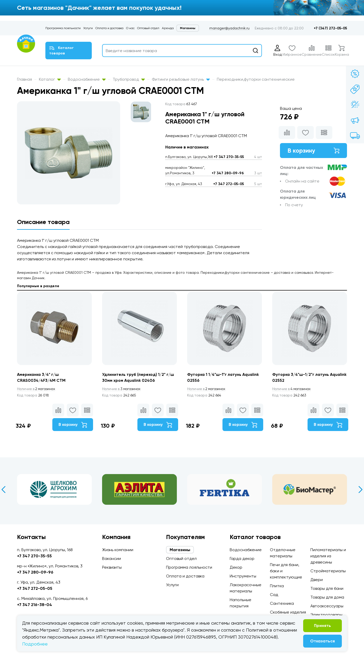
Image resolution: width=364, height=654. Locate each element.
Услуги (88, 28)
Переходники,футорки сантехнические (256, 79)
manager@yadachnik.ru (229, 28)
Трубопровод (129, 79)
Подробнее (35, 644)
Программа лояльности (63, 28)
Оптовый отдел (148, 28)
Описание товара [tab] (43, 222)
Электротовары (326, 614)
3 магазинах (122, 389)
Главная (24, 79)
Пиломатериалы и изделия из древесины (328, 556)
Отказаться (322, 641)
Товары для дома (327, 597)
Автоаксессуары (326, 605)
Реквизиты (112, 567)
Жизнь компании (117, 549)
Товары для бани (326, 588)
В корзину (313, 150)
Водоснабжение (87, 79)
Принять (322, 625)
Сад (274, 594)
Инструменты (243, 576)
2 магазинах (37, 389)
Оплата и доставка (109, 28)
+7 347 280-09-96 (228, 173)
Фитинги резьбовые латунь (181, 79)
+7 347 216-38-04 (34, 604)
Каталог (50, 79)
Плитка (277, 585)
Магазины (187, 28)
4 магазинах (292, 389)
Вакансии (111, 558)
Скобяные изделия (288, 612)
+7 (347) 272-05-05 (330, 28)
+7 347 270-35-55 (229, 157)
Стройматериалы (328, 570)
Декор (236, 567)
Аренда (168, 28)
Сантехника (282, 603)
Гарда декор (242, 558)
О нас (130, 28)
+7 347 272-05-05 (228, 184)
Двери (316, 579)
